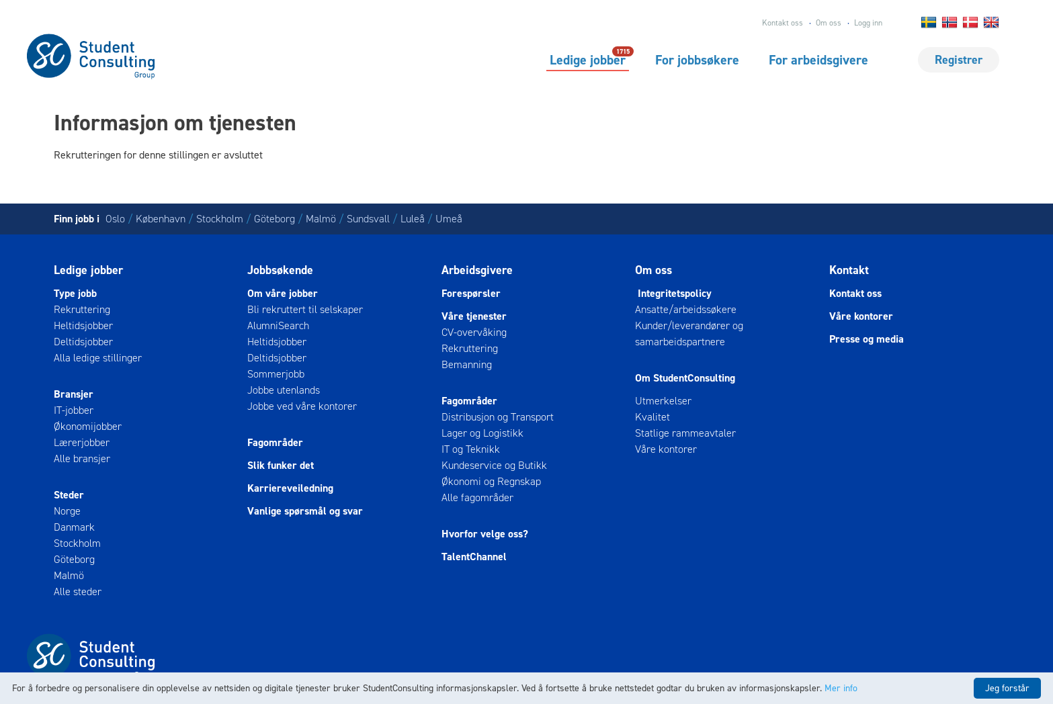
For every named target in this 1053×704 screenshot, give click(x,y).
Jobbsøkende (280, 270)
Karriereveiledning (290, 488)
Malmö (321, 219)
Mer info (841, 688)
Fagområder (275, 442)
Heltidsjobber (83, 325)
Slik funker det (280, 465)
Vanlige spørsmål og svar (305, 511)
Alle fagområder (477, 497)
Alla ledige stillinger (98, 358)
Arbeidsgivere (477, 270)
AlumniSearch (278, 325)
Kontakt (849, 270)
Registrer (958, 60)
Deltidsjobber (83, 342)
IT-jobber (73, 410)
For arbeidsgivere (818, 60)
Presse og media (866, 339)
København (160, 219)
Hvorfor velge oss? (484, 534)
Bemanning (466, 364)
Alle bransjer (82, 458)
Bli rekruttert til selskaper (305, 309)
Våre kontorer (666, 449)
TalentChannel (474, 556)
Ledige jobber (588, 59)
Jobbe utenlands (283, 390)
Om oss (828, 22)
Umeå (448, 219)
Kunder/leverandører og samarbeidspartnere (689, 333)
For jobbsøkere (697, 60)
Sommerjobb (275, 374)
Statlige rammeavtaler (685, 433)
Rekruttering (82, 309)
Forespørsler (471, 293)
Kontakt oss (782, 22)
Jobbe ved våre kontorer (302, 406)
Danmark (74, 527)
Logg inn (868, 22)
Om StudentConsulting (685, 378)
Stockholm (219, 219)
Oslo (115, 219)
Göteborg (274, 219)
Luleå (413, 219)
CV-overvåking (474, 332)
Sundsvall (368, 219)
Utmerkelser (663, 401)
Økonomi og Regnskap (491, 481)
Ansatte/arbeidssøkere (685, 309)
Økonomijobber (88, 426)
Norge (67, 511)
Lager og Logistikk (482, 433)
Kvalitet (652, 417)
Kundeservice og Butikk (494, 465)
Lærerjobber (82, 442)
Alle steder (77, 591)
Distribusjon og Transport (497, 417)
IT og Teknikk (470, 449)
